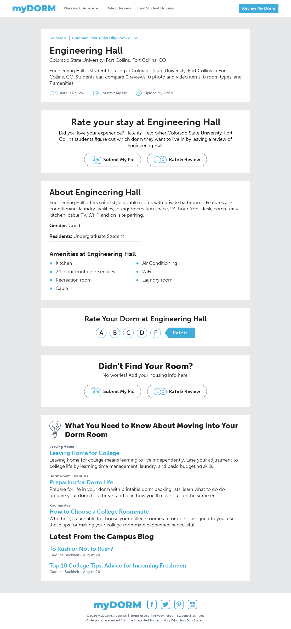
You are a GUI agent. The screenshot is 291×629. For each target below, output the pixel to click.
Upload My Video (158, 93)
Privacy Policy (163, 615)
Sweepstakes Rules (190, 615)
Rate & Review (119, 8)
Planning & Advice (79, 8)
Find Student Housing (156, 8)
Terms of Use (139, 615)
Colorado (57, 38)
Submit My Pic (115, 93)
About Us (120, 615)
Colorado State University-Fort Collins (105, 38)
